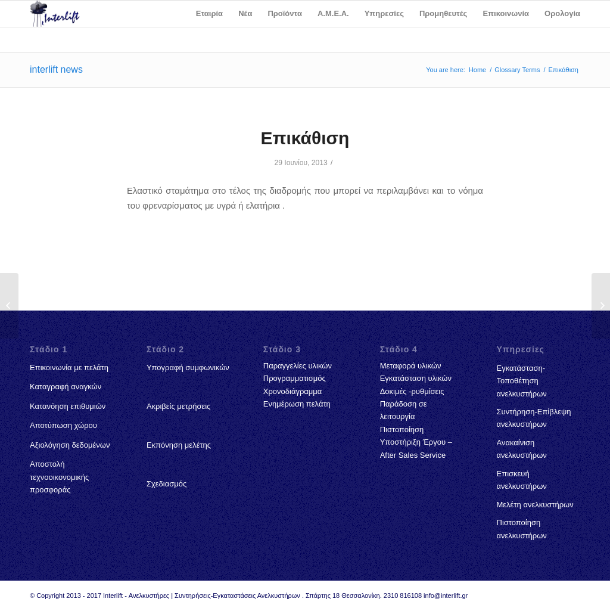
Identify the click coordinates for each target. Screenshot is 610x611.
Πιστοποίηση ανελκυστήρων (522, 528)
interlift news (56, 69)
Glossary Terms (517, 69)
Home (477, 69)
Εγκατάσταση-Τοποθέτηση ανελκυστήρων (522, 381)
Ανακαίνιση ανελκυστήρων (522, 449)
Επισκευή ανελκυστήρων (522, 480)
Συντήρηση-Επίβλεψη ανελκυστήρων (534, 418)
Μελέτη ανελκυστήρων (535, 504)
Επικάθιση (305, 138)
